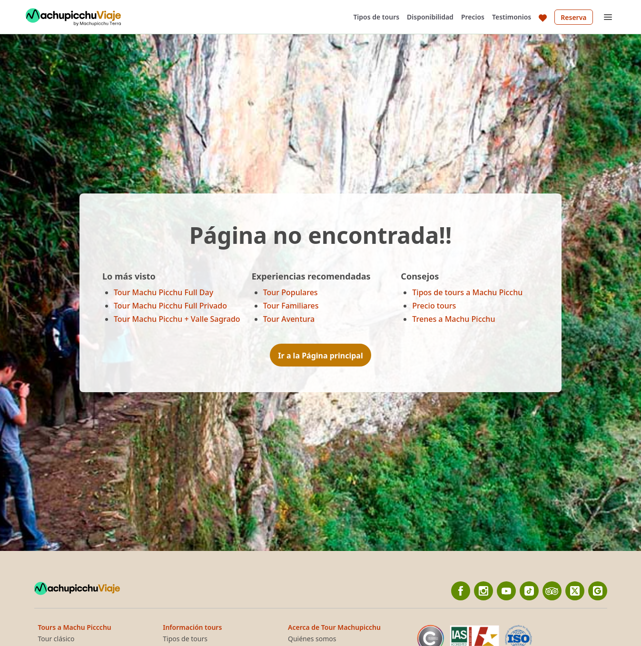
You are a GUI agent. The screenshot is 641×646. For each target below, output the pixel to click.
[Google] (597, 590)
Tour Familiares (291, 305)
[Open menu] (608, 17)
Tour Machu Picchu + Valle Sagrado (177, 319)
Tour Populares (290, 292)
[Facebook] (460, 590)
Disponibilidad (430, 16)
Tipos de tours (376, 16)
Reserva (573, 17)
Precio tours (434, 305)
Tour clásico (56, 639)
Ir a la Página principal (320, 355)
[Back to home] (73, 17)
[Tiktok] (529, 590)
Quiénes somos (312, 639)
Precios (472, 16)
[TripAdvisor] (552, 590)
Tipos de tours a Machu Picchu (467, 292)
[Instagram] (483, 590)
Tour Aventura (289, 319)
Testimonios (511, 16)
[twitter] (574, 590)
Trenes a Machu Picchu (453, 319)
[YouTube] (506, 590)
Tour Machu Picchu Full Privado (170, 305)
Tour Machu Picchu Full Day (163, 292)
